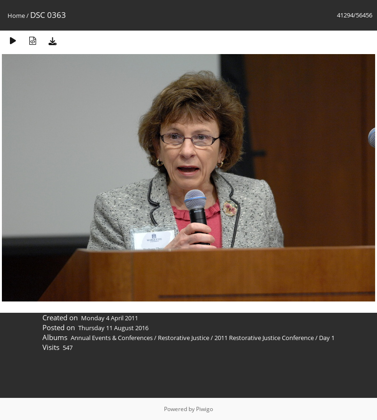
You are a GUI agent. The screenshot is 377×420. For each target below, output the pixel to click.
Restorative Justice (183, 337)
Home (16, 15)
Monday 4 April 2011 (109, 318)
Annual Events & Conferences (112, 337)
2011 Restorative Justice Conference (264, 337)
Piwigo (204, 409)
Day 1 (327, 337)
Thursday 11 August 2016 (113, 328)
